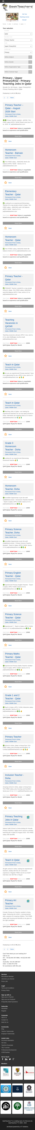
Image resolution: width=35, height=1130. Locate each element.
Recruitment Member (7, 976)
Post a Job (4, 981)
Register (3, 1011)
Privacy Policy (5, 990)
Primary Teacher (18, 40)
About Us (4, 1017)
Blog (2, 1029)
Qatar (18, 33)
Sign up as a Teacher (7, 997)
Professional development (8, 1050)
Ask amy (3, 1042)
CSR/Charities (5, 1052)
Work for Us (4, 1022)
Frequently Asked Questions (9, 1001)
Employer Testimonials (7, 1033)
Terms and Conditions (7, 988)
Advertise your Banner (7, 979)
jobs (10, 24)
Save (10, 141)
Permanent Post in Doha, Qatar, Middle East (14, 110)
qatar (22, 24)
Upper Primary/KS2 (18, 46)
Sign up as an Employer (8, 999)
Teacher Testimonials (7, 1031)
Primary (18, 52)
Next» (12, 97)
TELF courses (5, 1047)
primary (16, 24)
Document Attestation (7, 1040)
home (4, 24)
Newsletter (4, 1008)
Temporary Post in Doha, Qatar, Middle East (14, 738)
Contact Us (4, 1020)
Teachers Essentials (7, 1045)
